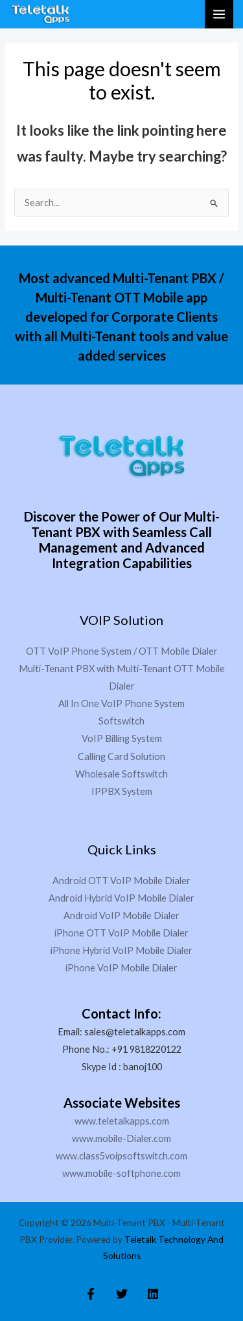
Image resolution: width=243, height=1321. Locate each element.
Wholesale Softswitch (121, 773)
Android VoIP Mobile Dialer (121, 915)
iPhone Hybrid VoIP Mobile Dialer (121, 950)
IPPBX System (121, 791)
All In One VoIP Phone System (121, 703)
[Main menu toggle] (219, 14)
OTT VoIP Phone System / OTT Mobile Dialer (122, 651)
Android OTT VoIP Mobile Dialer (121, 880)
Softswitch (121, 720)
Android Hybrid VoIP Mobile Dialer (121, 898)
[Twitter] (122, 1294)
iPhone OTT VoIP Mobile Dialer (121, 932)
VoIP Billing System (122, 738)
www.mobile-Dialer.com (121, 1138)
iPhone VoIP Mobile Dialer (121, 967)
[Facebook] (91, 1294)
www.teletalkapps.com (122, 1120)
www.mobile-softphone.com (121, 1173)
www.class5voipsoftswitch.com (121, 1155)
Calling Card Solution (121, 756)
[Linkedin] (153, 1294)
